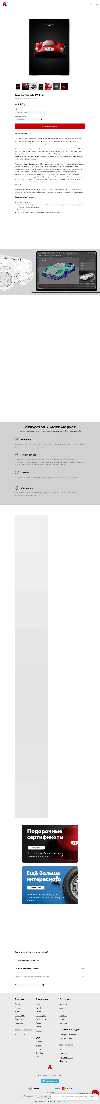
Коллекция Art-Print (22, 1035)
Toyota (38, 1045)
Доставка (63, 1061)
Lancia (38, 1049)
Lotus (38, 1034)
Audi (38, 1004)
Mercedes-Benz (42, 1019)
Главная (18, 1004)
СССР (62, 1012)
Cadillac (39, 1053)
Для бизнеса (20, 1019)
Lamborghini (41, 1015)
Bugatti (39, 1042)
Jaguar (38, 1023)
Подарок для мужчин (68, 1050)
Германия (63, 1023)
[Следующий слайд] (82, 47)
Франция (63, 1015)
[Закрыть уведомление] (96, 1095)
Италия (62, 1019)
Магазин (18, 1008)
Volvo (38, 1057)
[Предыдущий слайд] (18, 47)
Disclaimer (50, 1092)
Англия (62, 1008)
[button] (91, 4)
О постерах (20, 1015)
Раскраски (19, 1023)
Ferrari (38, 1012)
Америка (63, 1004)
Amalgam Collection (68, 1035)
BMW (38, 1038)
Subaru (39, 1030)
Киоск (17, 1012)
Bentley (39, 1027)
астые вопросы (67, 1057)
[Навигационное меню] (96, 4)
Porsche (39, 1008)
